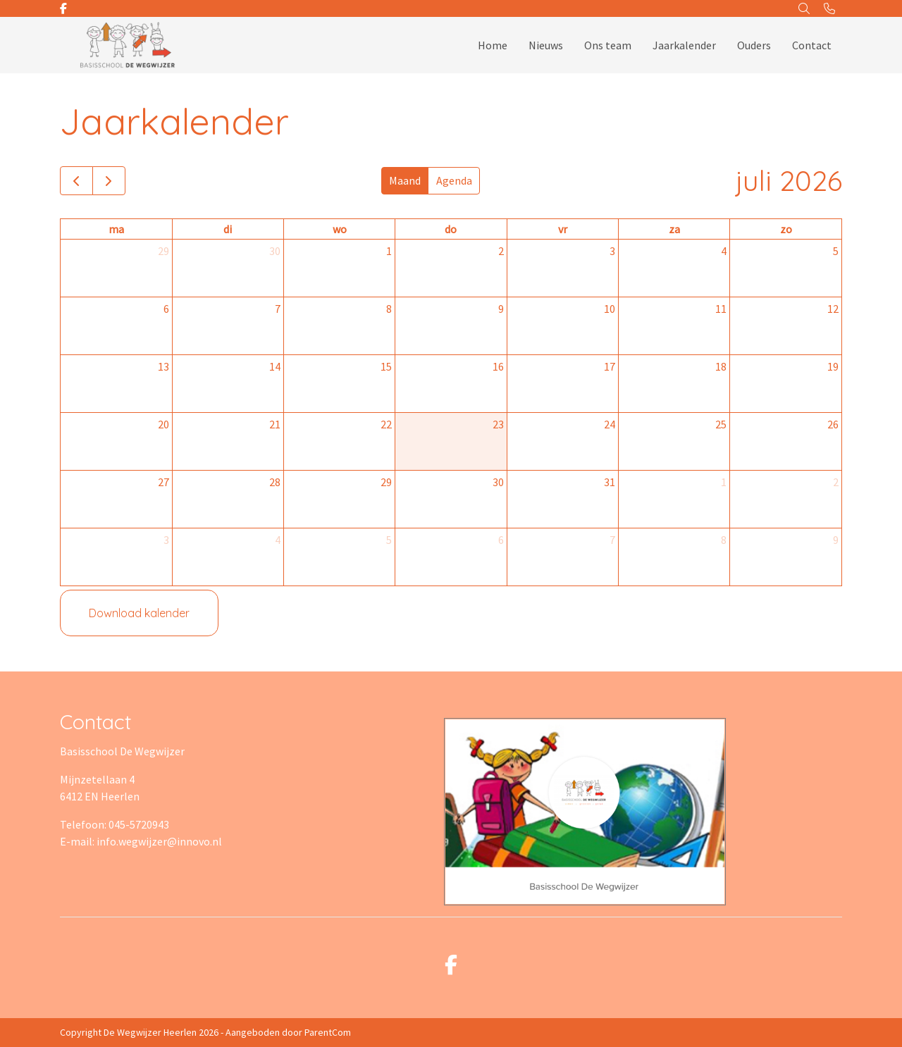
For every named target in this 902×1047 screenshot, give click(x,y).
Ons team (607, 45)
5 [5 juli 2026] (836, 251)
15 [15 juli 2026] (386, 366)
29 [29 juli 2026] (386, 482)
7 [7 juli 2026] (277, 309)
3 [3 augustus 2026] (166, 540)
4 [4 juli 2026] (724, 251)
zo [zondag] (786, 229)
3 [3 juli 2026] (612, 251)
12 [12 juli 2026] (833, 309)
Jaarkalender (684, 45)
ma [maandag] (116, 229)
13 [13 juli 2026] (163, 366)
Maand (405, 180)
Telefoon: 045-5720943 (114, 824)
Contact (812, 45)
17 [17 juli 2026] (609, 366)
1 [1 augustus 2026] (724, 482)
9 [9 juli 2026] (501, 309)
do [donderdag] (451, 229)
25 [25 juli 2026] (721, 424)
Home (492, 45)
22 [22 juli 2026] (386, 424)
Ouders (754, 45)
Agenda (454, 180)
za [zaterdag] (674, 229)
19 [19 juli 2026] (833, 366)
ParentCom (327, 1032)
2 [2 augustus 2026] (836, 482)
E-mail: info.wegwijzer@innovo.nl (141, 841)
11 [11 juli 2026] (721, 309)
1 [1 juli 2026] (389, 251)
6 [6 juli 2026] (166, 309)
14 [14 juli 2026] (274, 366)
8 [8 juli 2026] (389, 309)
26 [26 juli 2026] (833, 424)
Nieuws (546, 45)
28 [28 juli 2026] (274, 482)
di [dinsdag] (227, 229)
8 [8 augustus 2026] (724, 540)
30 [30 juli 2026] (498, 482)
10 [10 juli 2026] (609, 309)
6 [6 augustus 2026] (501, 540)
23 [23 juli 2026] (498, 424)
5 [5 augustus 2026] (389, 540)
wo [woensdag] (340, 229)
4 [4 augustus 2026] (277, 540)
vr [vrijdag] (562, 229)
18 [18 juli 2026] (721, 366)
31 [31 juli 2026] (609, 482)
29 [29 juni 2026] (163, 251)
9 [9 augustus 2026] (836, 540)
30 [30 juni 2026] (274, 251)
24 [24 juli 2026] (609, 424)
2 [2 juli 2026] (501, 251)
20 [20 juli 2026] (163, 424)
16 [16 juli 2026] (498, 366)
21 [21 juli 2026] (274, 424)
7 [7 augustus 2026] (612, 540)
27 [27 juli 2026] (163, 482)
